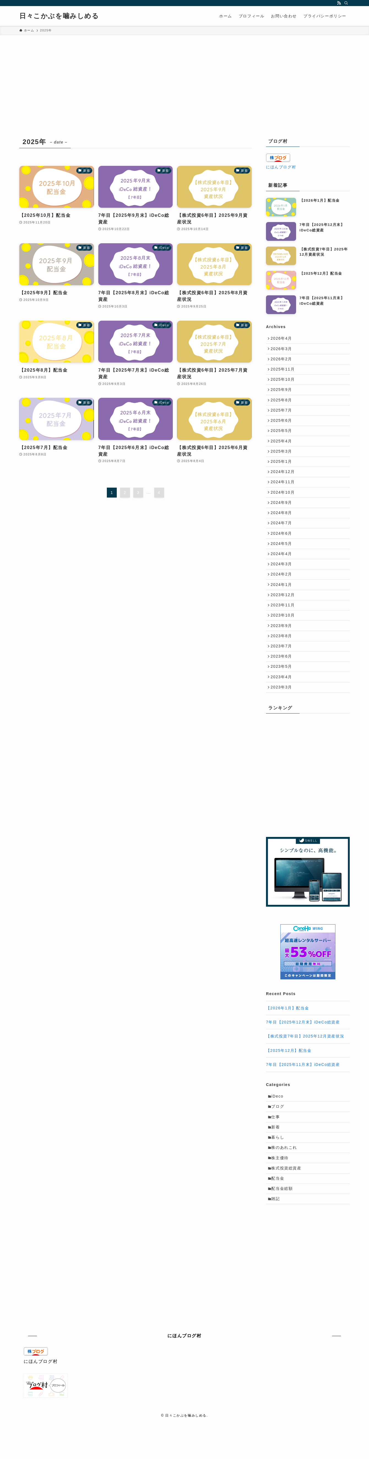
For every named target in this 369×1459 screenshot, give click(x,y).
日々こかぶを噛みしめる (59, 16)
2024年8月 (282, 534)
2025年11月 (284, 373)
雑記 (277, 1254)
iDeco (279, 1139)
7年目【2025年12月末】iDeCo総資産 (303, 1064)
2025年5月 (282, 442)
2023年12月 (284, 625)
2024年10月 (284, 511)
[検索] (346, 3)
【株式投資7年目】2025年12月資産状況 (305, 1078)
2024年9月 (282, 522)
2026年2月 (282, 362)
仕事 (277, 1162)
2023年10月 (284, 648)
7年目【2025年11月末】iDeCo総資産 (303, 1106)
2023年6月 (282, 694)
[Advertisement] (184, 94)
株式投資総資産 (288, 1219)
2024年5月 (282, 568)
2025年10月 (284, 385)
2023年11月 (284, 637)
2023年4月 (282, 717)
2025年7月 (282, 419)
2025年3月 (282, 465)
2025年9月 (282, 396)
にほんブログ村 (281, 167)
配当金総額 (283, 1242)
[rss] (339, 3)
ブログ (279, 1150)
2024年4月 (282, 579)
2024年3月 (282, 591)
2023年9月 (282, 660)
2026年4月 (282, 339)
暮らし (279, 1185)
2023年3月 (282, 728)
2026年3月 (282, 350)
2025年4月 (282, 454)
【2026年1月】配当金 (287, 1050)
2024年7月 (282, 545)
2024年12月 (284, 488)
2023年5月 (282, 706)
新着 (277, 1173)
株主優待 (281, 1208)
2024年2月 (282, 602)
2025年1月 (282, 476)
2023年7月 (282, 682)
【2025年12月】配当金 (289, 1092)
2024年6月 (282, 557)
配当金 (279, 1230)
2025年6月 (282, 430)
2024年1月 (282, 614)
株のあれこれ (286, 1196)
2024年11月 (284, 499)
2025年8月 (282, 408)
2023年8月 (282, 671)
